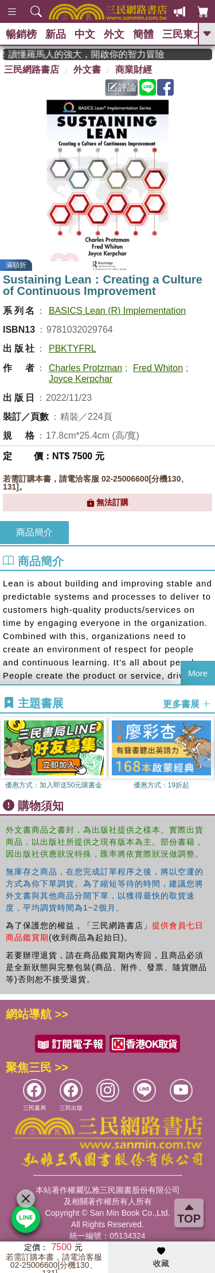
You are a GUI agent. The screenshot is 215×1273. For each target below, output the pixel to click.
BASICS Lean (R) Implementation (117, 311)
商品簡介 (34, 532)
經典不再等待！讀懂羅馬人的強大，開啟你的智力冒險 (91, 54)
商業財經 (133, 69)
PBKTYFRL (72, 348)
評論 (122, 87)
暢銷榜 (21, 34)
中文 (85, 34)
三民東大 (183, 34)
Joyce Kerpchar (80, 379)
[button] (206, 754)
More (198, 673)
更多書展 (187, 704)
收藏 (161, 1257)
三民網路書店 (31, 69)
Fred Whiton (158, 368)
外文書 (87, 69)
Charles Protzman (85, 368)
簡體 (143, 34)
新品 (55, 34)
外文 (114, 34)
